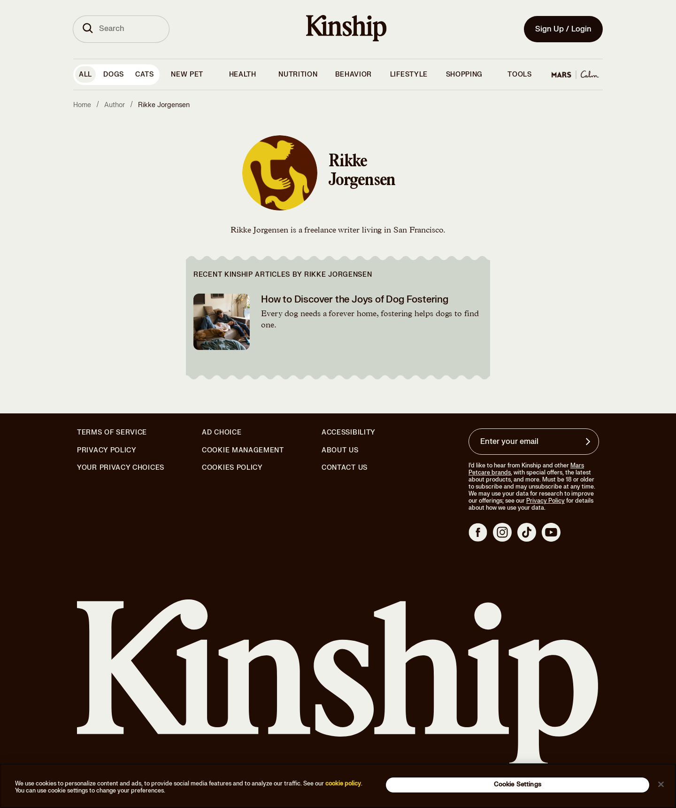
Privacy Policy (107, 450)
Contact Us (345, 468)
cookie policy (343, 783)
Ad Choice (221, 432)
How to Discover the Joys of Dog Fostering (354, 299)
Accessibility (349, 432)
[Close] (661, 784)
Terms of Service (112, 432)
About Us (340, 450)
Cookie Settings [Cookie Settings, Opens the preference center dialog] (517, 784)
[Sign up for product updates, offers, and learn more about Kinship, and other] (589, 442)
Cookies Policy (232, 468)
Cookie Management (243, 450)
